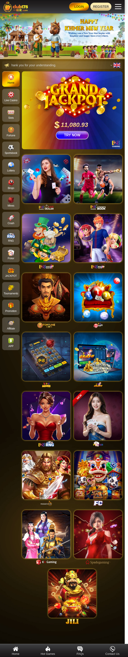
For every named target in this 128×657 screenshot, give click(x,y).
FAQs (80, 650)
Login (79, 6)
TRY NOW (72, 135)
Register (101, 6)
